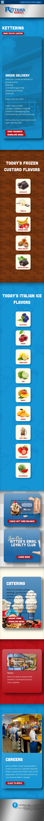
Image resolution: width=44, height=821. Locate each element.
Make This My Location (13, 33)
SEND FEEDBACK (14, 131)
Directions (9, 93)
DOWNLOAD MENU (15, 134)
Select (39, 2)
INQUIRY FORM (14, 618)
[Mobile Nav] (2, 3)
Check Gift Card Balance (22, 521)
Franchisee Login (25, 805)
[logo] (15, 11)
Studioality (27, 808)
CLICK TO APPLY (15, 783)
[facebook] (15, 806)
